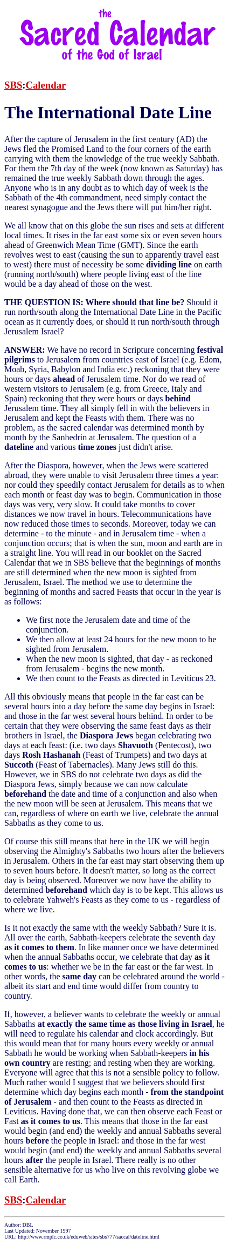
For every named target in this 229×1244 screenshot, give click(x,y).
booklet (139, 552)
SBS (13, 85)
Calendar (46, 85)
